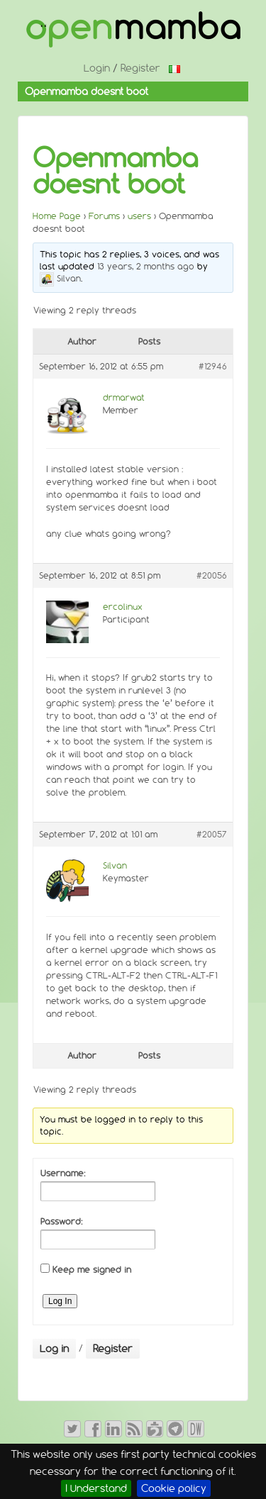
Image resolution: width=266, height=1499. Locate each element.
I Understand (96, 1488)
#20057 (211, 834)
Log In (60, 1301)
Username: (62, 1173)
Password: (61, 1221)
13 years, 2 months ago (145, 266)
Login (97, 68)
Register (140, 68)
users (139, 216)
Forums (104, 216)
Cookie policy (173, 1488)
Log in (54, 1348)
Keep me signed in (91, 1269)
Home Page (57, 216)
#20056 (211, 575)
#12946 (213, 366)
